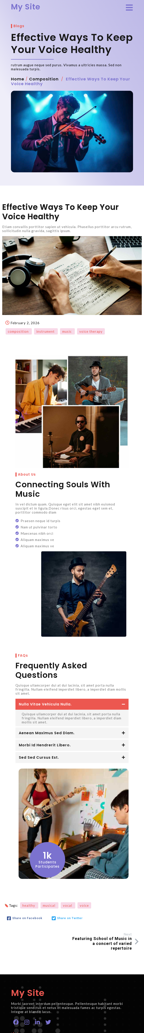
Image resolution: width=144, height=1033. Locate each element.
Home (17, 91)
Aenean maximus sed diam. (47, 659)
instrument (46, 343)
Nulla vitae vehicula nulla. (45, 631)
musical (49, 831)
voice (84, 831)
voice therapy (91, 343)
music (67, 343)
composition (44, 91)
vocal (68, 831)
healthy (29, 831)
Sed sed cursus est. (39, 684)
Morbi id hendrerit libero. (45, 671)
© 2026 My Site (26, 1026)
